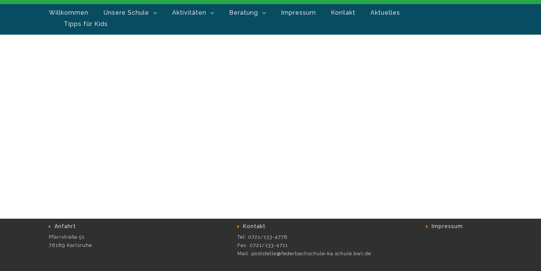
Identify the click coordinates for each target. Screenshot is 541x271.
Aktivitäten (189, 12)
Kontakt (343, 12)
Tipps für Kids (86, 23)
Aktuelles (385, 12)
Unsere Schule (126, 12)
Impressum (298, 12)
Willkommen (68, 12)
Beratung (243, 12)
